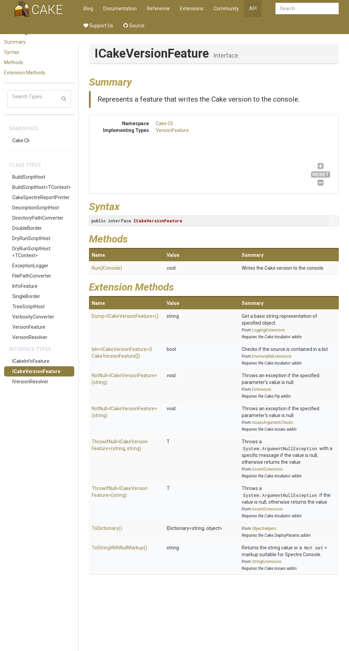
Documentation (120, 8)
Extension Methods (24, 72)
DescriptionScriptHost (35, 207)
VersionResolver (29, 337)
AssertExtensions (267, 469)
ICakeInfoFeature (30, 361)
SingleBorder (26, 296)
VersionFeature (28, 327)
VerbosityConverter (33, 317)
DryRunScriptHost (31, 238)
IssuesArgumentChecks (272, 422)
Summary (15, 42)
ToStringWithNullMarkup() (119, 547)
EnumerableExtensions (272, 356)
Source (134, 25)
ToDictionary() (107, 528)
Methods (13, 62)
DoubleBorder (27, 228)
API (253, 8)
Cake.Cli (20, 140)
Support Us (98, 25)
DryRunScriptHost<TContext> (31, 252)
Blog (88, 8)
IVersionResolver (30, 381)
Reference (158, 8)
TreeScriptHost (28, 306)
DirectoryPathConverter (37, 218)
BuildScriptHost (28, 177)
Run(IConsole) (107, 268)
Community (226, 8)
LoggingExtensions (268, 330)
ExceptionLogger (30, 265)
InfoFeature (24, 286)
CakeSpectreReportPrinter (41, 197)
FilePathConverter (31, 276)
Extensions (191, 8)
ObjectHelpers (264, 528)
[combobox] (307, 8)
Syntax (11, 52)
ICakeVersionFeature (36, 371)
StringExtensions (267, 561)
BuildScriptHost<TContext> (41, 187)
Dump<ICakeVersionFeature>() (125, 316)
